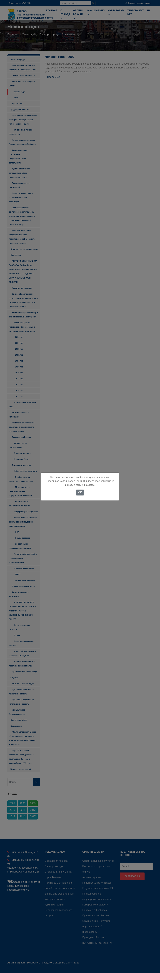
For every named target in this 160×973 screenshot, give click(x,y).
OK (80, 492)
